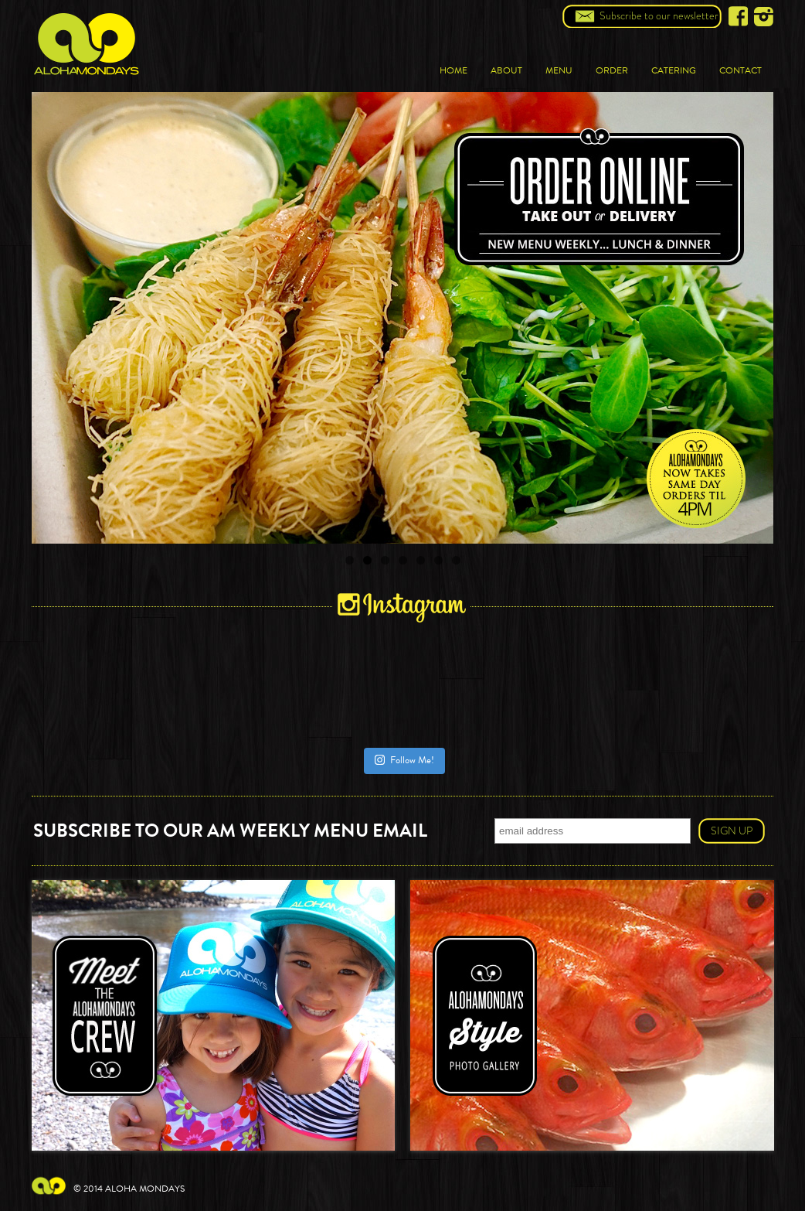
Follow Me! (404, 760)
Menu (558, 70)
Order (612, 70)
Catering (673, 70)
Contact (740, 70)
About (506, 70)
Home (453, 70)
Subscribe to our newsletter (659, 15)
